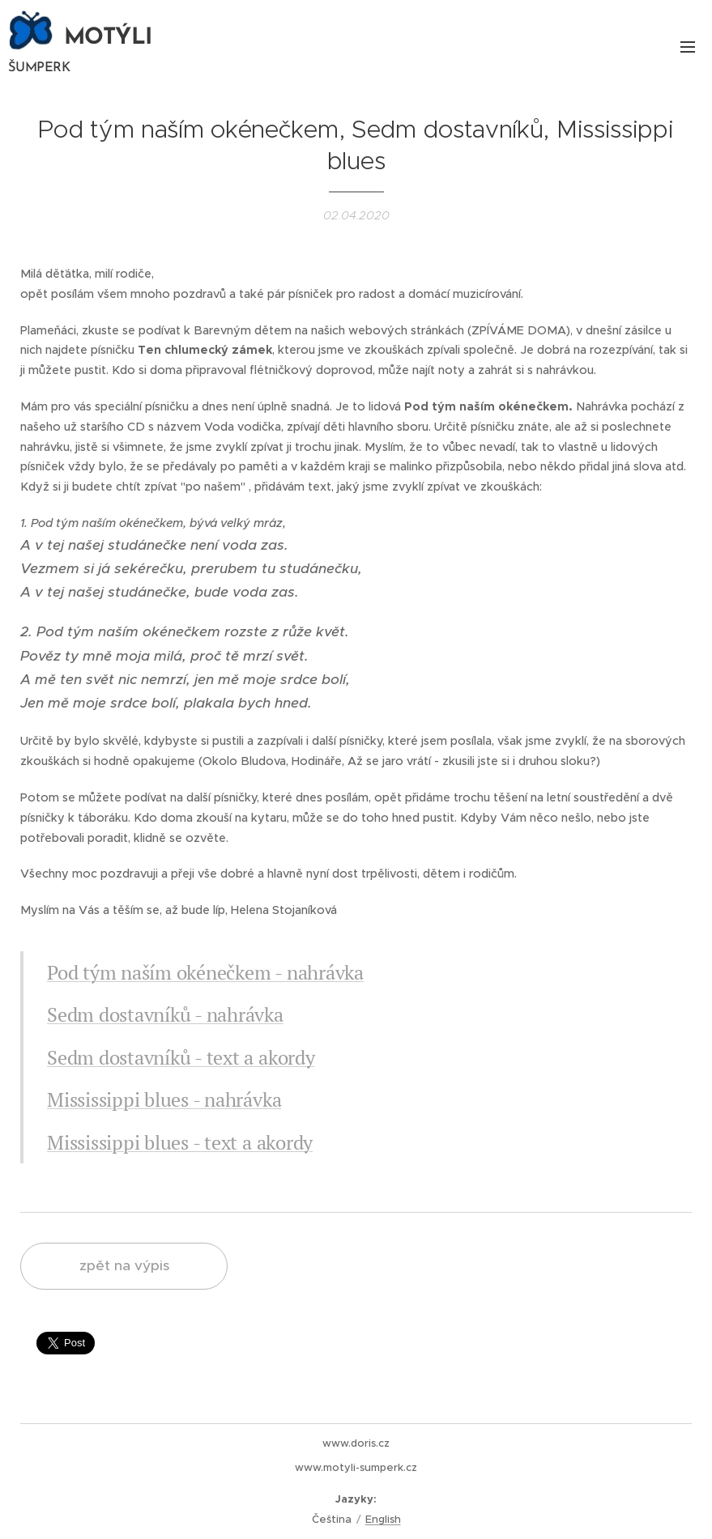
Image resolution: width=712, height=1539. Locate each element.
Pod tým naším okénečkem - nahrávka (205, 972)
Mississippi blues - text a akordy (180, 1141)
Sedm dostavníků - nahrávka (165, 1014)
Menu (687, 47)
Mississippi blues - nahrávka (164, 1099)
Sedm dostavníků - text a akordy (181, 1057)
